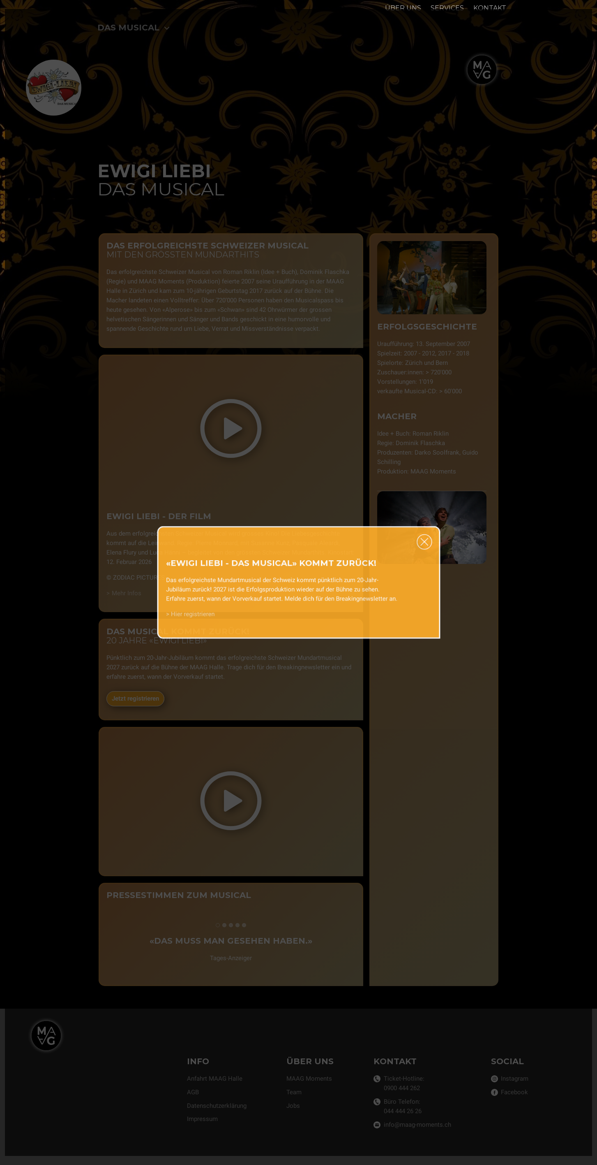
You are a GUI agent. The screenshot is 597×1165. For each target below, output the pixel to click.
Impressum (202, 1119)
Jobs (293, 1105)
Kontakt (489, 8)
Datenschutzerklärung (217, 1105)
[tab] (217, 925)
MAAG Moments (309, 1078)
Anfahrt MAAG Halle (214, 1078)
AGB (193, 1092)
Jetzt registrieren (135, 698)
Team (294, 1092)
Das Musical (133, 27)
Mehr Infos (126, 593)
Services (447, 8)
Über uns (403, 8)
